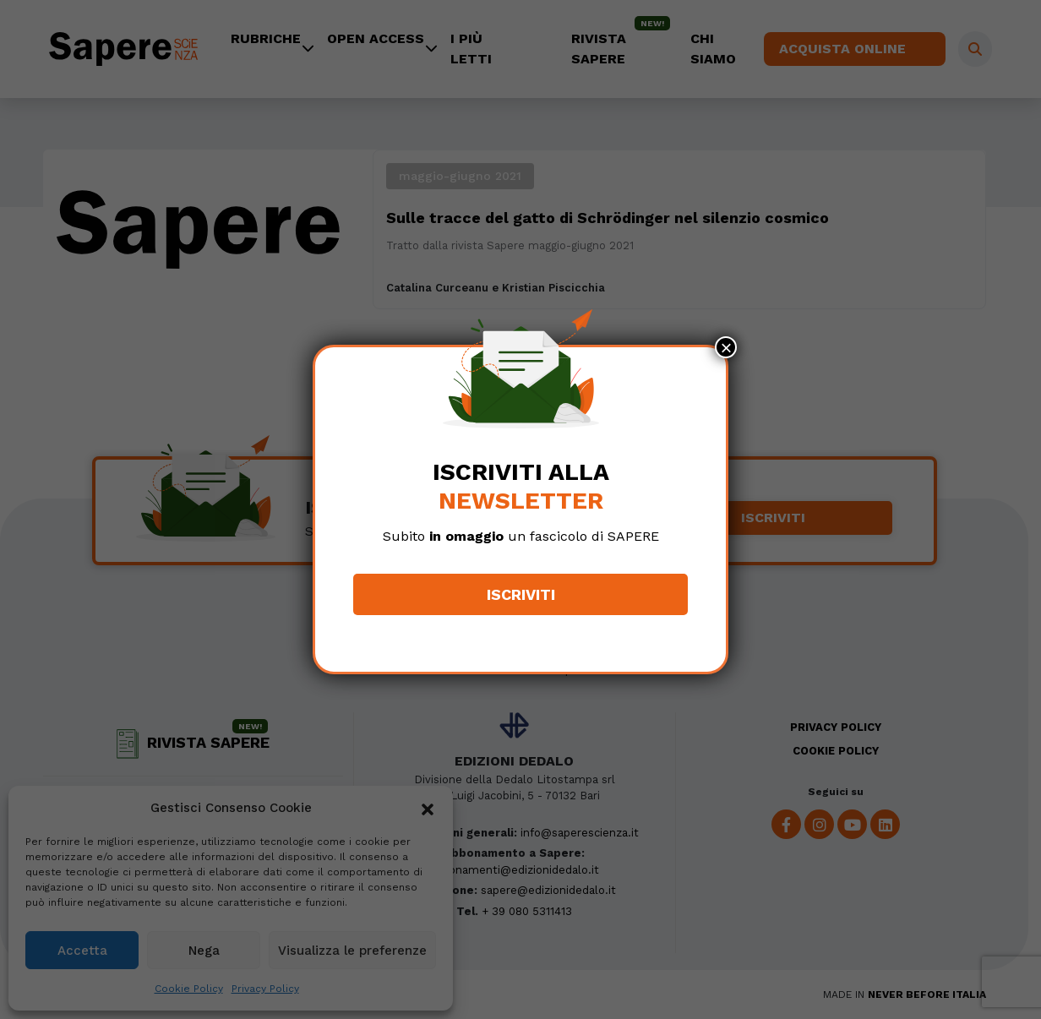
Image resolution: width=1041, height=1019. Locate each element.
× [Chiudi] (726, 347)
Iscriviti (521, 594)
